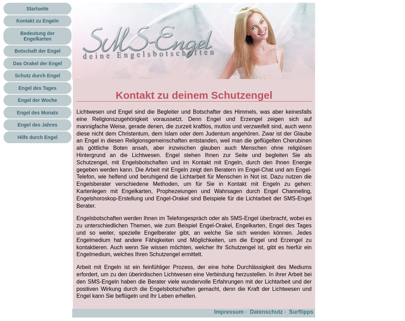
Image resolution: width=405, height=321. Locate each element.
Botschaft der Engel (37, 51)
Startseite (37, 8)
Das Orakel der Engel (37, 63)
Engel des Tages (37, 88)
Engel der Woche (37, 100)
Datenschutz (266, 312)
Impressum (229, 312)
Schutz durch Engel (37, 75)
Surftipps (301, 312)
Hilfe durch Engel (37, 137)
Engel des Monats (37, 112)
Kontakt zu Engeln (37, 21)
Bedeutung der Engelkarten (37, 36)
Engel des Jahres (37, 125)
